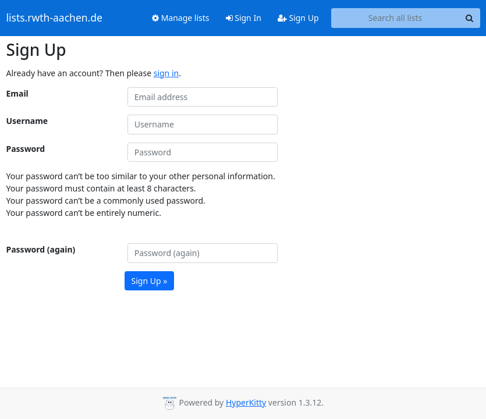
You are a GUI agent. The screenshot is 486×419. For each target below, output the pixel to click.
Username (27, 120)
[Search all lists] (395, 18)
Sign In (243, 17)
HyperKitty (246, 402)
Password (25, 148)
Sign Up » (150, 280)
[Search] (469, 18)
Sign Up (298, 17)
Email (17, 93)
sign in (166, 73)
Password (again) (41, 249)
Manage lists (181, 17)
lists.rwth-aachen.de (54, 18)
